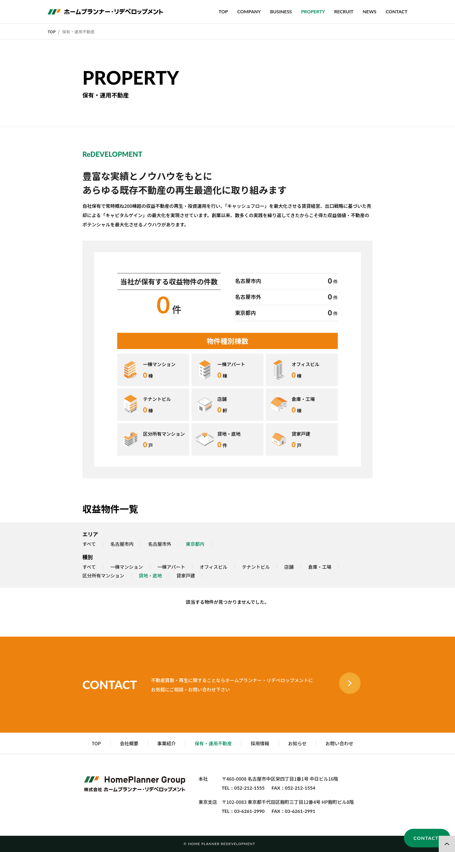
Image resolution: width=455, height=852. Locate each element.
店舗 (289, 567)
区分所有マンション (103, 575)
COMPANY (249, 11)
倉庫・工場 (319, 567)
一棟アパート (171, 567)
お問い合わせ (339, 743)
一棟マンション (126, 567)
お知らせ (297, 743)
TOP (223, 11)
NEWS (369, 11)
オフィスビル (214, 567)
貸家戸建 (185, 575)
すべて (89, 544)
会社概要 (129, 743)
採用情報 (260, 743)
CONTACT (396, 11)
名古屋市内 (121, 544)
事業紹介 (166, 743)
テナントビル (256, 567)
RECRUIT (343, 11)
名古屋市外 (159, 544)
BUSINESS (281, 11)
